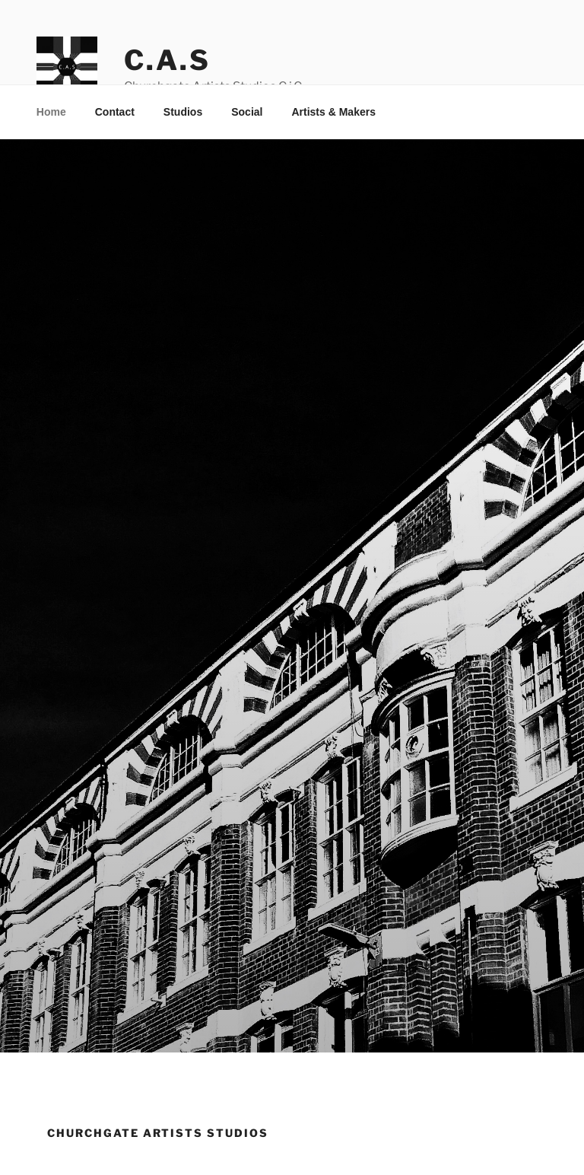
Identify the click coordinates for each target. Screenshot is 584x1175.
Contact (115, 112)
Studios (182, 112)
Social (246, 112)
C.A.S (167, 60)
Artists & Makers (333, 112)
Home (51, 112)
